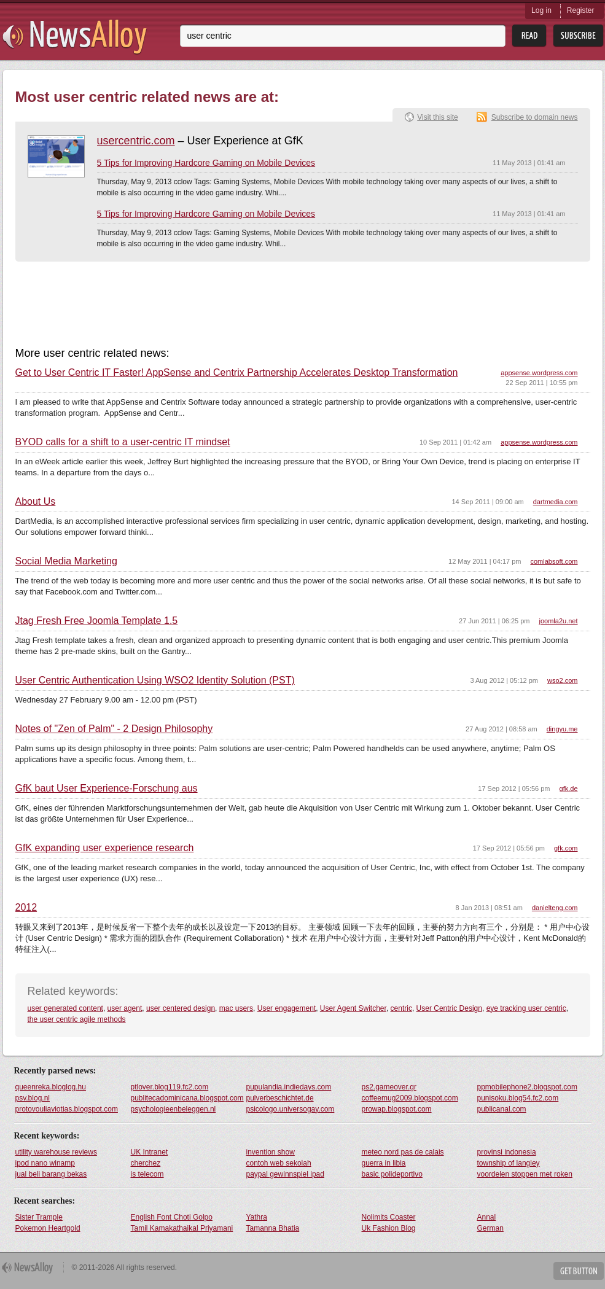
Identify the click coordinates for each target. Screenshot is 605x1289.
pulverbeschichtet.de (280, 1098)
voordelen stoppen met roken (524, 1174)
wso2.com (562, 680)
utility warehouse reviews (56, 1152)
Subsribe (578, 36)
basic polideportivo (392, 1174)
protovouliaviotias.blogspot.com (66, 1109)
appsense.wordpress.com (539, 372)
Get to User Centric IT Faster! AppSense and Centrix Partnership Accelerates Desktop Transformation (236, 373)
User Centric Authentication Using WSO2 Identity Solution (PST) (155, 680)
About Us (35, 502)
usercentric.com (136, 140)
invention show (270, 1152)
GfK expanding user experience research (104, 848)
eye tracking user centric (526, 1008)
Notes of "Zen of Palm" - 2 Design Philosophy (114, 729)
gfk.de (569, 788)
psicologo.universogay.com (290, 1109)
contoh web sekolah (278, 1163)
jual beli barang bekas (51, 1174)
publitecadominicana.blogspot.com (187, 1098)
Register (581, 10)
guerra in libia (384, 1163)
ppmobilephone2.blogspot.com (527, 1087)
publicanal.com (501, 1109)
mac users (236, 1008)
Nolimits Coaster (389, 1217)
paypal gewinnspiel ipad (285, 1174)
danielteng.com (555, 907)
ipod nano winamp (45, 1163)
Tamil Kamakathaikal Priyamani (182, 1228)
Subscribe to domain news (534, 117)
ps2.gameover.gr (389, 1087)
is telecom (147, 1174)
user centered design (180, 1008)
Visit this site (437, 117)
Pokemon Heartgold (47, 1228)
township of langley (508, 1163)
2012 (26, 908)
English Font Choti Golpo (172, 1217)
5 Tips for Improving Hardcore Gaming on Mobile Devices (206, 163)
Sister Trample (39, 1217)
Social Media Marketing (66, 561)
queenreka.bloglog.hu (50, 1087)
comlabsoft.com (553, 561)
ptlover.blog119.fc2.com (170, 1087)
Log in (541, 10)
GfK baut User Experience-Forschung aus (106, 788)
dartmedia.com (555, 501)
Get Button (578, 1271)
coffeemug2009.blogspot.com (410, 1098)
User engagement (286, 1008)
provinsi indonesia (506, 1152)
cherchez (146, 1163)
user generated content (65, 1008)
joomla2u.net (558, 621)
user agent (124, 1008)
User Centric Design (449, 1008)
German (490, 1228)
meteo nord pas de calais (403, 1152)
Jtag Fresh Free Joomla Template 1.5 (96, 621)
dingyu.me (562, 729)
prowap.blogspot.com (397, 1109)
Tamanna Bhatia (273, 1228)
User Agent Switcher (353, 1008)
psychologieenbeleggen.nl (173, 1109)
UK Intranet (149, 1152)
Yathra (256, 1217)
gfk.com (566, 848)
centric (401, 1008)
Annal (486, 1217)
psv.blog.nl (32, 1098)
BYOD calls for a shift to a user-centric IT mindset (122, 442)
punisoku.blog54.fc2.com (518, 1098)
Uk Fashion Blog (389, 1228)
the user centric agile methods (77, 1019)
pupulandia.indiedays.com (289, 1087)
